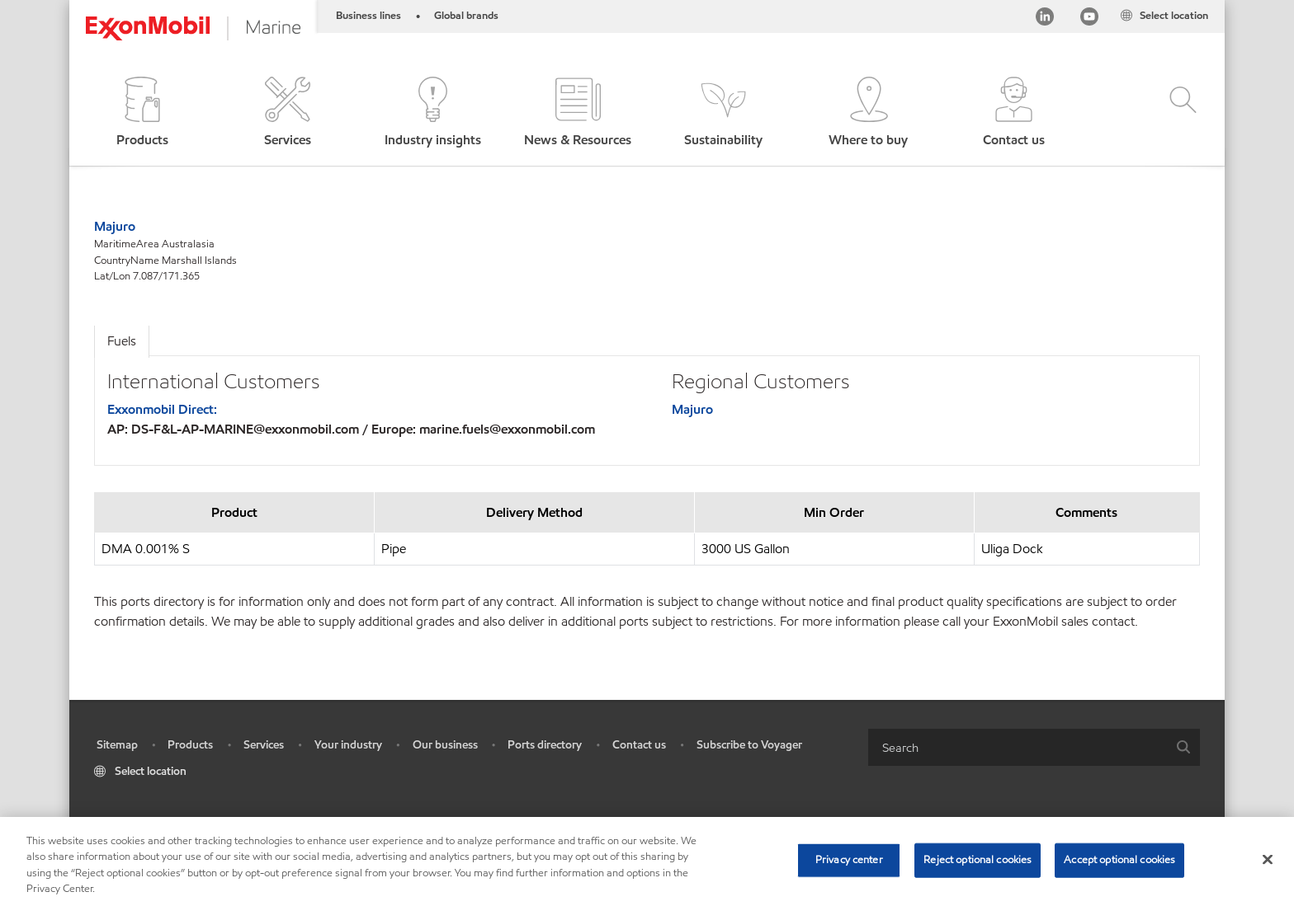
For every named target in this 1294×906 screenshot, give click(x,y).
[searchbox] (1017, 747)
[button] (142, 113)
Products (190, 745)
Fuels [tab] (121, 341)
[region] (647, 861)
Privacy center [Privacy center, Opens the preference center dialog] (849, 859)
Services (263, 745)
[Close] (1267, 859)
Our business (445, 745)
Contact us (639, 745)
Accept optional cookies (1119, 859)
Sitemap (117, 745)
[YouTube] (1089, 19)
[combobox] (1034, 747)
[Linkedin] (1044, 19)
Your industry (348, 745)
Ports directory (545, 745)
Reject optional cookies (977, 859)
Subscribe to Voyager (749, 745)
